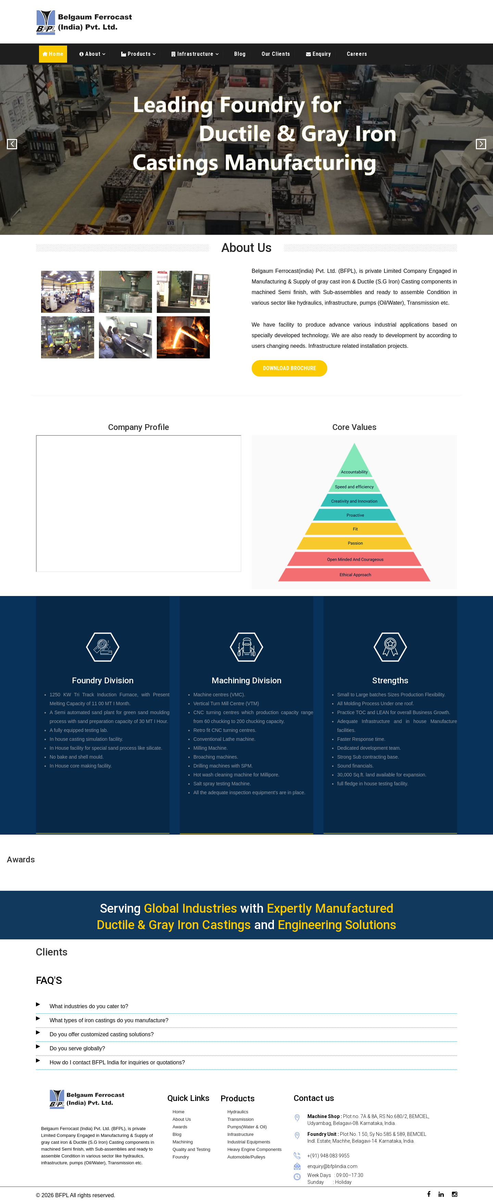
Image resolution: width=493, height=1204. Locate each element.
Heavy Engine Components (254, 1150)
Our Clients (276, 54)
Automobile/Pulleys (246, 1157)
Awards (180, 1127)
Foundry (181, 1157)
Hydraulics (237, 1112)
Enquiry (321, 54)
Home (53, 54)
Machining (183, 1142)
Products (138, 54)
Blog (240, 54)
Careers (357, 54)
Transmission (240, 1119)
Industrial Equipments (248, 1142)
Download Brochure (289, 368)
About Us (182, 1119)
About (92, 54)
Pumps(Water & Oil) (247, 1127)
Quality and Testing (191, 1150)
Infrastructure (195, 54)
